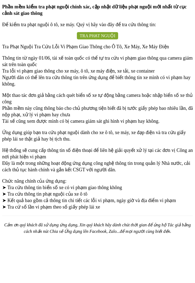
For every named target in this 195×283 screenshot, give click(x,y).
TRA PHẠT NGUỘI (97, 35)
